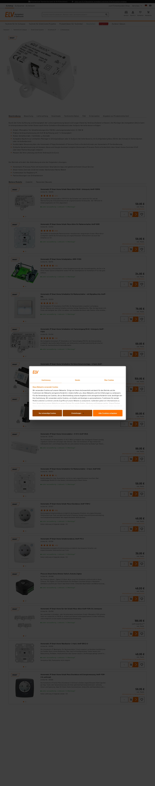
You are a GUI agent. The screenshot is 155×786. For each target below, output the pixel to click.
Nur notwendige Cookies (47, 413)
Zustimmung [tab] (46, 380)
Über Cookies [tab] (109, 380)
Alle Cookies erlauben (107, 413)
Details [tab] (77, 380)
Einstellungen (77, 413)
